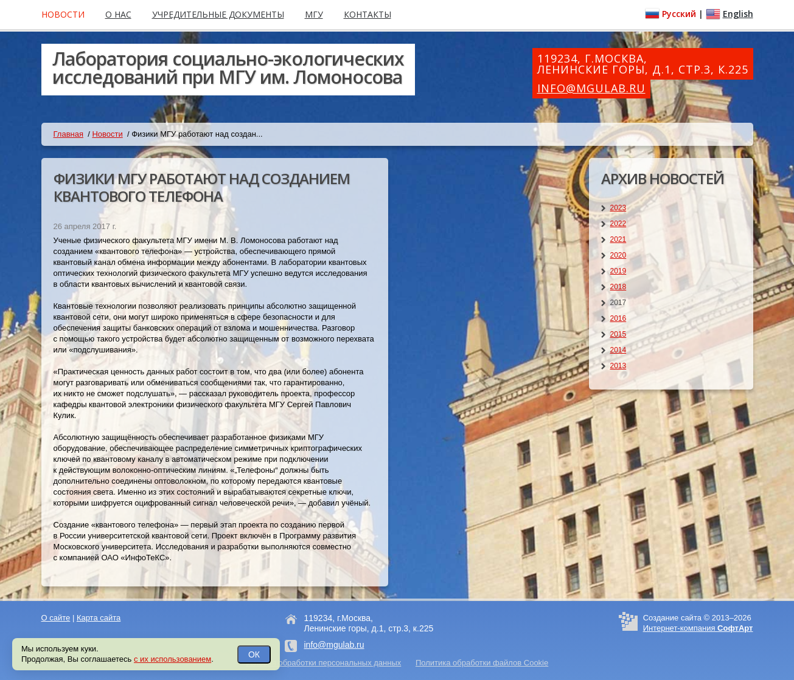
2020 (618, 255)
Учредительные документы (218, 14)
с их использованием (172, 659)
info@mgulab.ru (591, 88)
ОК (254, 654)
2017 (618, 302)
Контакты (367, 14)
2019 (618, 271)
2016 (618, 318)
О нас (118, 14)
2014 (618, 350)
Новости (107, 134)
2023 (618, 208)
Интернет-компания (698, 628)
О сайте (56, 617)
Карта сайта (98, 617)
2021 (618, 239)
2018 (618, 287)
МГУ (314, 14)
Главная (68, 134)
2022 (618, 223)
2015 (618, 334)
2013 (618, 366)
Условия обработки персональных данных (324, 662)
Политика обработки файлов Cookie (482, 662)
